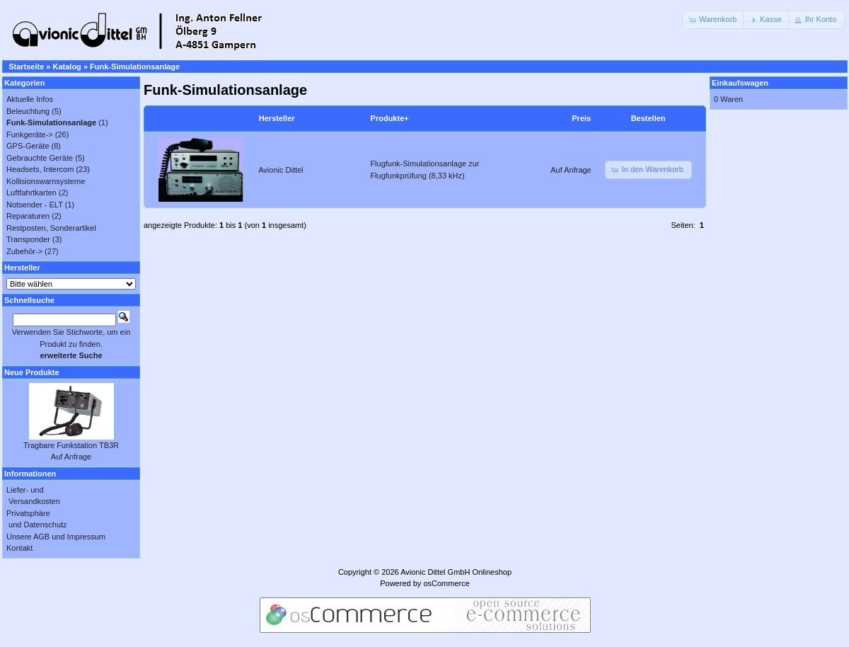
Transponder (28, 239)
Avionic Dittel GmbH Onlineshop (456, 572)
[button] (713, 20)
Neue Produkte (31, 372)
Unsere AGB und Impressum (55, 536)
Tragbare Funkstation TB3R (71, 445)
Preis (581, 118)
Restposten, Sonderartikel (51, 228)
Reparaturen (28, 216)
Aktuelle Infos (29, 99)
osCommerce (446, 583)
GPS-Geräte (28, 146)
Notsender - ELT (34, 204)
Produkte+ (390, 118)
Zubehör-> (24, 251)
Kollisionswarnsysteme (45, 181)
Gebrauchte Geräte (39, 158)
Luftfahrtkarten (31, 192)
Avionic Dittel (280, 170)
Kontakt (19, 548)
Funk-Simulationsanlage (135, 66)
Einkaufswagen (740, 83)
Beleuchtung (28, 111)
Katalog (67, 66)
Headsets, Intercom (40, 169)
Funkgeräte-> (29, 134)
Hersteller (277, 118)
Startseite (26, 66)
